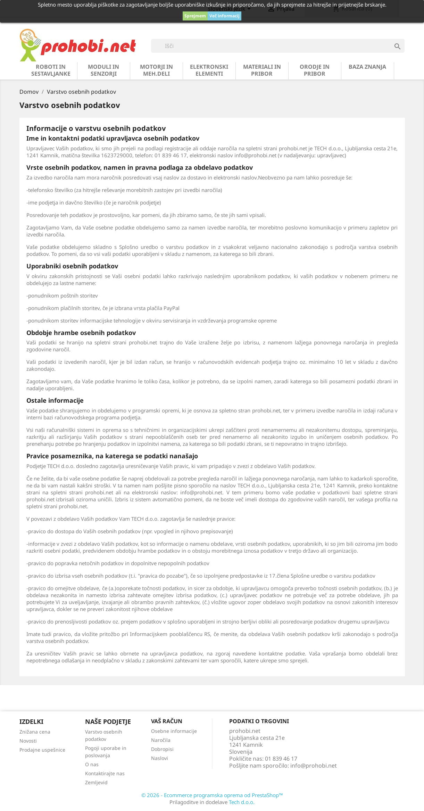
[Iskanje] (278, 46)
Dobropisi (162, 749)
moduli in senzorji (103, 70)
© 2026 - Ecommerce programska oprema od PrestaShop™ (212, 795)
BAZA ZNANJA (367, 66)
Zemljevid (96, 782)
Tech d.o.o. (242, 802)
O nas (92, 764)
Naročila (161, 740)
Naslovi (159, 758)
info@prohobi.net (313, 765)
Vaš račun (166, 721)
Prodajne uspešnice (42, 749)
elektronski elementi (209, 70)
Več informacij (224, 16)
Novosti (28, 740)
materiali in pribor (262, 70)
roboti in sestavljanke (50, 70)
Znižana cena (34, 731)
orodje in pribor (315, 70)
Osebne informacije (174, 731)
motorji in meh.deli (156, 70)
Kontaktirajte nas (105, 773)
